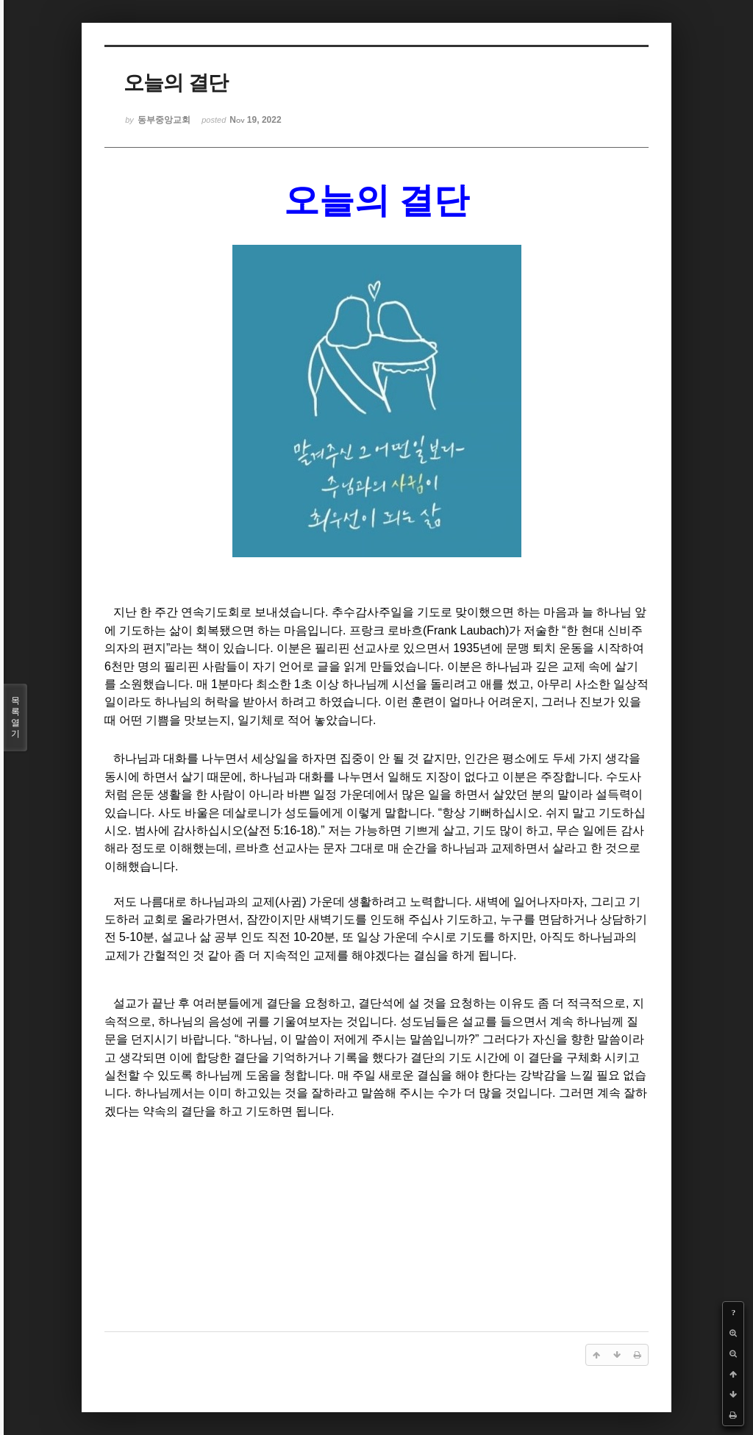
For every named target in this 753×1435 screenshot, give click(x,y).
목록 (15, 717)
